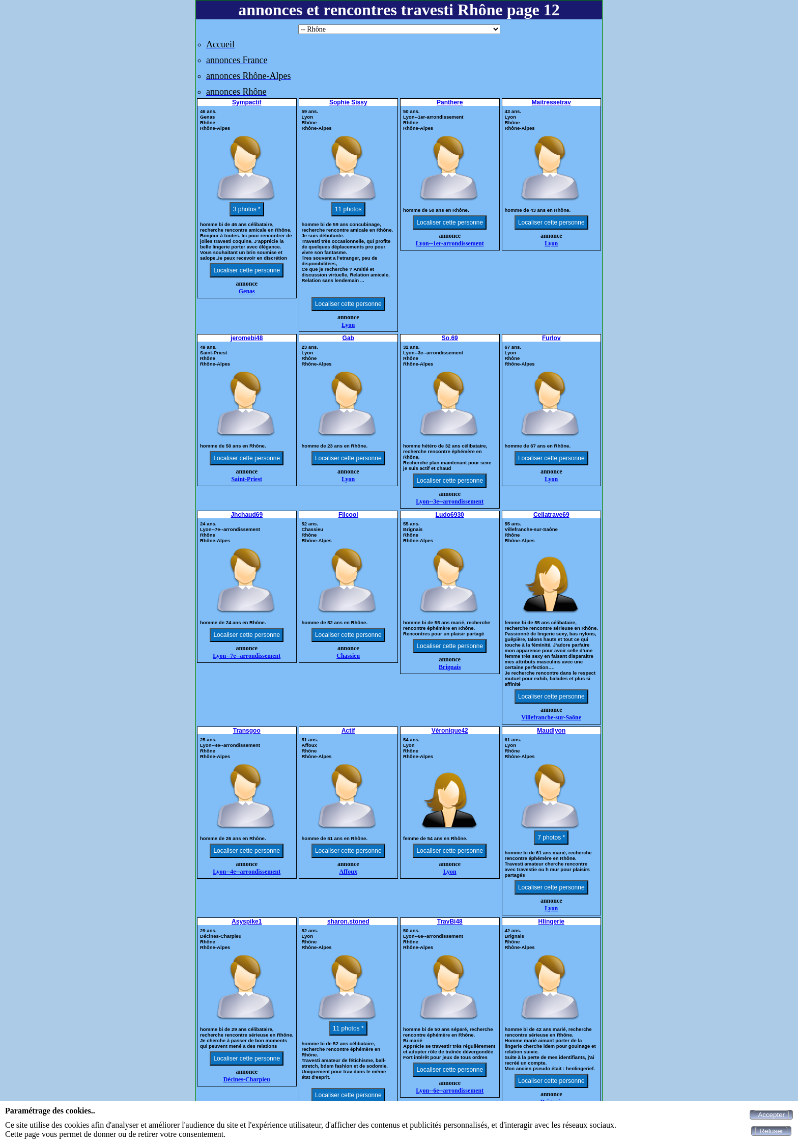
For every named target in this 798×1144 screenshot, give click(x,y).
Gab (348, 338)
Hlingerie (551, 921)
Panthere (450, 102)
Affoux (348, 871)
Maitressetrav (551, 102)
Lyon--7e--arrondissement (246, 655)
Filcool (348, 514)
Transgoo (247, 730)
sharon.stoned (348, 921)
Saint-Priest (246, 479)
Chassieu (348, 655)
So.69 (450, 338)
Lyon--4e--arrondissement (246, 871)
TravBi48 (450, 921)
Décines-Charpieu (246, 1079)
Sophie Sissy (348, 102)
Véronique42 (450, 730)
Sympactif (246, 102)
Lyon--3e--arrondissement (449, 501)
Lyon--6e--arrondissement (449, 1090)
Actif (348, 730)
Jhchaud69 (247, 514)
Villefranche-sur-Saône (551, 717)
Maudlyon (551, 730)
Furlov (551, 338)
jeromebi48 (247, 338)
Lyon (348, 324)
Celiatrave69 (551, 514)
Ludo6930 (450, 514)
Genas (247, 291)
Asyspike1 (247, 921)
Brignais (450, 667)
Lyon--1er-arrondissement (450, 243)
